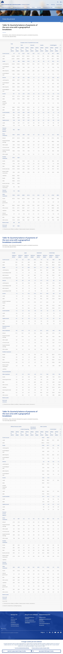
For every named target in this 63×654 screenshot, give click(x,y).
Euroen (33, 7)
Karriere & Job (59, 4)
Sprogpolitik (41, 625)
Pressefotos (13, 622)
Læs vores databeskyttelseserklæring (22, 648)
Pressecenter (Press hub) (47, 7)
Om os (48, 4)
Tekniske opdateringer (29, 620)
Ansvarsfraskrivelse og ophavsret (29, 618)
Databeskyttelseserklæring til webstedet (45, 619)
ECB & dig (53, 4)
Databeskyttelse (42, 617)
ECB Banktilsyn (58, 7)
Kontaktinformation (15, 624)
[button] (59, 2)
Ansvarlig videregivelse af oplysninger (30, 622)
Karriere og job (14, 619)
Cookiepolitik (41, 621)
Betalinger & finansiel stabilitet (18, 7)
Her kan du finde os (15, 625)
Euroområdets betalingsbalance (33, 9)
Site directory (4, 628)
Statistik (28, 7)
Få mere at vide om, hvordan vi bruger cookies (40, 648)
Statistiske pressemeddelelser (22, 9)
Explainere (13, 620)
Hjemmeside (3, 9)
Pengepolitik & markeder (6, 7)
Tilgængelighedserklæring (44, 623)
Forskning (39, 7)
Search (58, 2)
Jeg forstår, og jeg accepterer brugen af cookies (17, 651)
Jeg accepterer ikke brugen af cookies (46, 651)
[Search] (52, 2)
